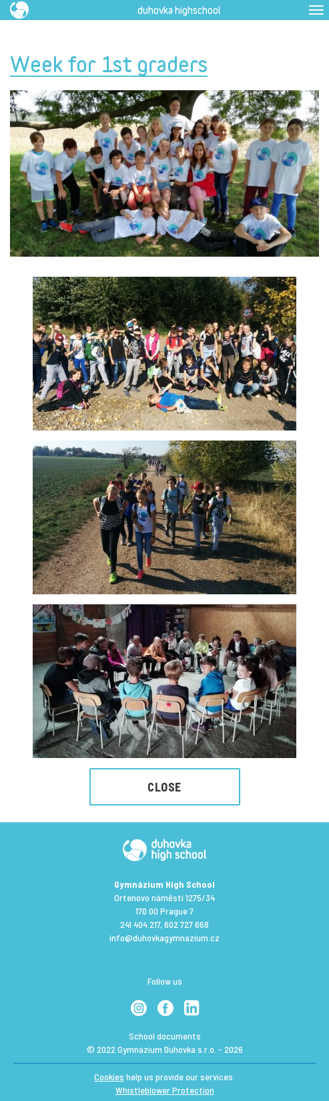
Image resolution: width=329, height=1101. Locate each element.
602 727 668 (186, 924)
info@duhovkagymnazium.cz (164, 937)
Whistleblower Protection (164, 1090)
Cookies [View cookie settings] (109, 1076)
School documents (165, 1036)
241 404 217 (140, 924)
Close (164, 786)
